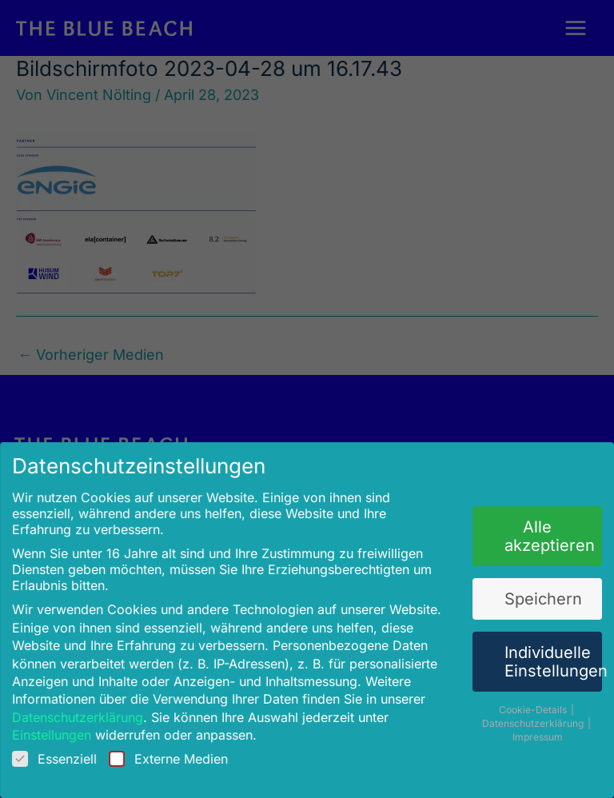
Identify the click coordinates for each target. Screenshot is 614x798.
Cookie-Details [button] (527, 705)
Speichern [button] (536, 597)
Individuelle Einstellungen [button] (546, 658)
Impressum (530, 731)
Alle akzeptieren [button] (543, 536)
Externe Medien (172, 752)
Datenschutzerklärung (84, 712)
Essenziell (62, 752)
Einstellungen (59, 729)
